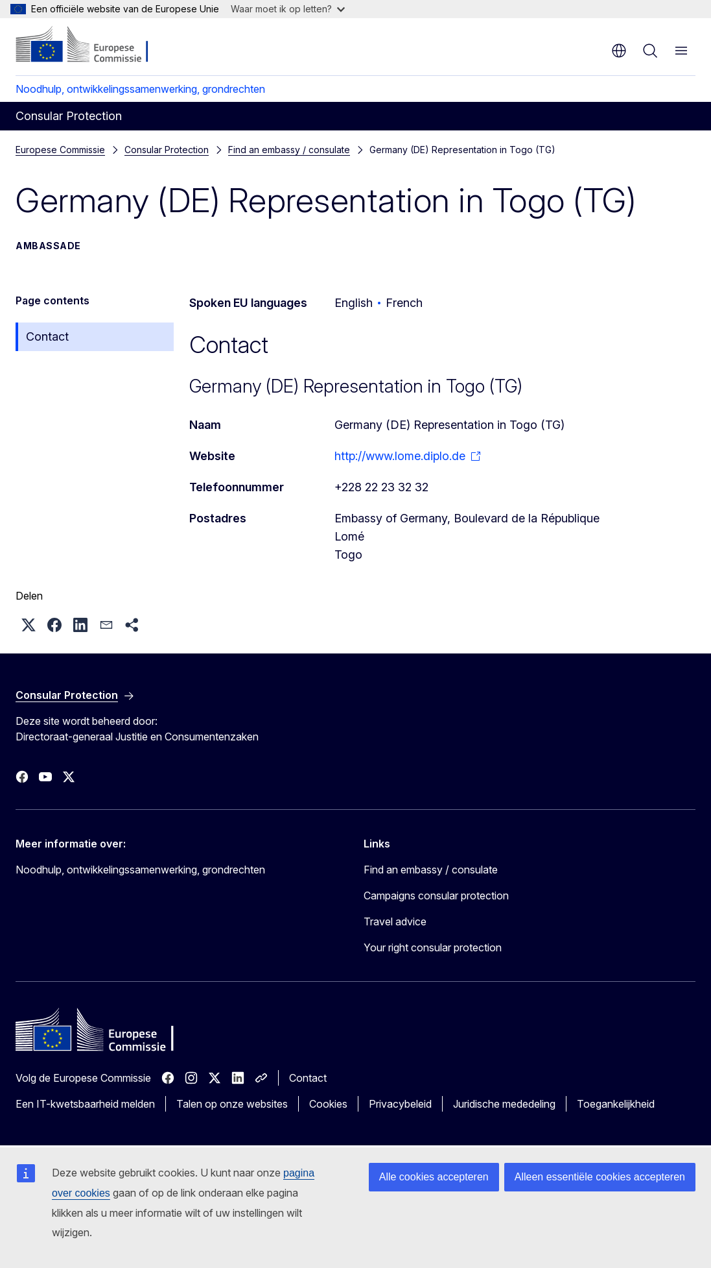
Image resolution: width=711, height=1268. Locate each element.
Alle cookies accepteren (434, 1176)
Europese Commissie (60, 149)
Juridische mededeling (504, 1103)
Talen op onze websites (232, 1103)
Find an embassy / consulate (289, 149)
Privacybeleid (400, 1103)
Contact (47, 336)
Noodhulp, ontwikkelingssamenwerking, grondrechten (140, 88)
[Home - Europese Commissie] (94, 45)
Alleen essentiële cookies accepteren (600, 1176)
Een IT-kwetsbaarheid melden (85, 1103)
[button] (28, 625)
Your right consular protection (433, 947)
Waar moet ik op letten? (288, 8)
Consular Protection (166, 149)
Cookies (328, 1103)
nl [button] (619, 50)
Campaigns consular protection (436, 895)
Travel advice (395, 921)
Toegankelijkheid (616, 1103)
